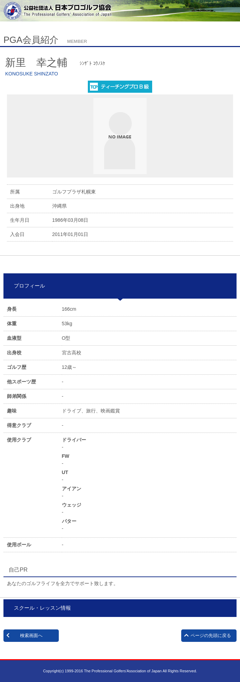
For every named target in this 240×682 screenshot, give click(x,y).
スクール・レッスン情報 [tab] (40, 608)
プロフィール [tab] (27, 286)
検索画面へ (31, 635)
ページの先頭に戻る (211, 635)
